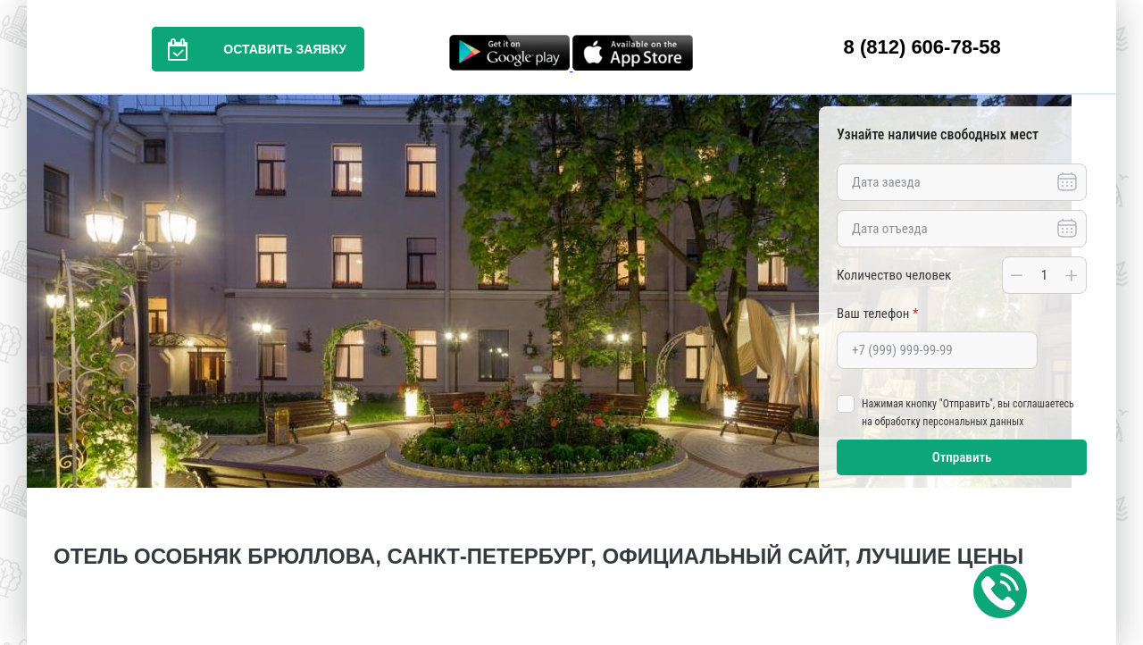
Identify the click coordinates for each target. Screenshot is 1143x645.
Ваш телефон (877, 314)
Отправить (962, 457)
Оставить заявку (249, 49)
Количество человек (894, 275)
